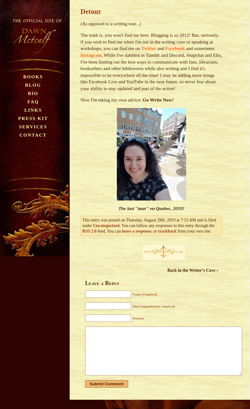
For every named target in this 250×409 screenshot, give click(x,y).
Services (33, 126)
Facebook (175, 48)
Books (33, 76)
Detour (90, 11)
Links (33, 110)
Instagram (90, 55)
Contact (33, 135)
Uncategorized (106, 225)
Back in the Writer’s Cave (191, 270)
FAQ (33, 101)
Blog (33, 85)
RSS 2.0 (89, 231)
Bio (33, 93)
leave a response (136, 231)
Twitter (148, 48)
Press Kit (33, 118)
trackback (167, 231)
